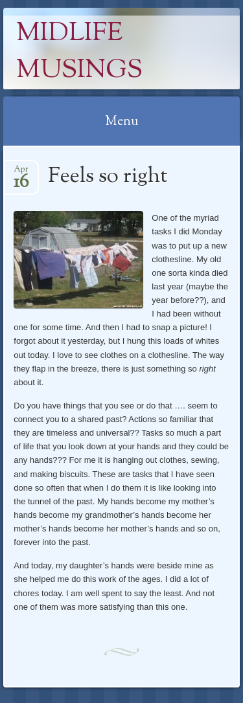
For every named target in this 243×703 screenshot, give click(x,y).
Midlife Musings (79, 52)
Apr (21, 173)
